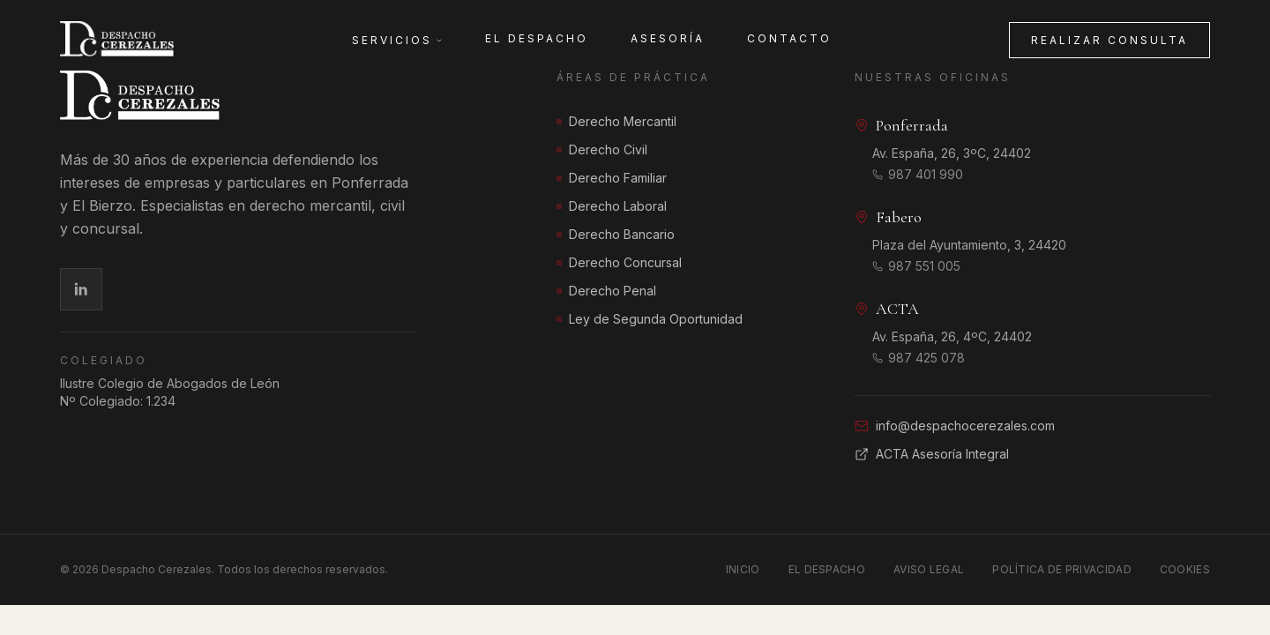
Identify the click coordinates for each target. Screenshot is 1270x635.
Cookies (1185, 569)
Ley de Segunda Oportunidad (650, 318)
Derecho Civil (602, 149)
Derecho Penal (606, 290)
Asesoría (668, 38)
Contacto (789, 38)
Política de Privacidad (1062, 569)
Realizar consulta (1109, 40)
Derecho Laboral (612, 205)
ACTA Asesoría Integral (932, 454)
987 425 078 (918, 358)
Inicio (743, 569)
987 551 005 (916, 266)
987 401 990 (917, 175)
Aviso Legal (928, 569)
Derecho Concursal (619, 262)
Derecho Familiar (612, 177)
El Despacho (536, 38)
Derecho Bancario (616, 234)
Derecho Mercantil (616, 121)
